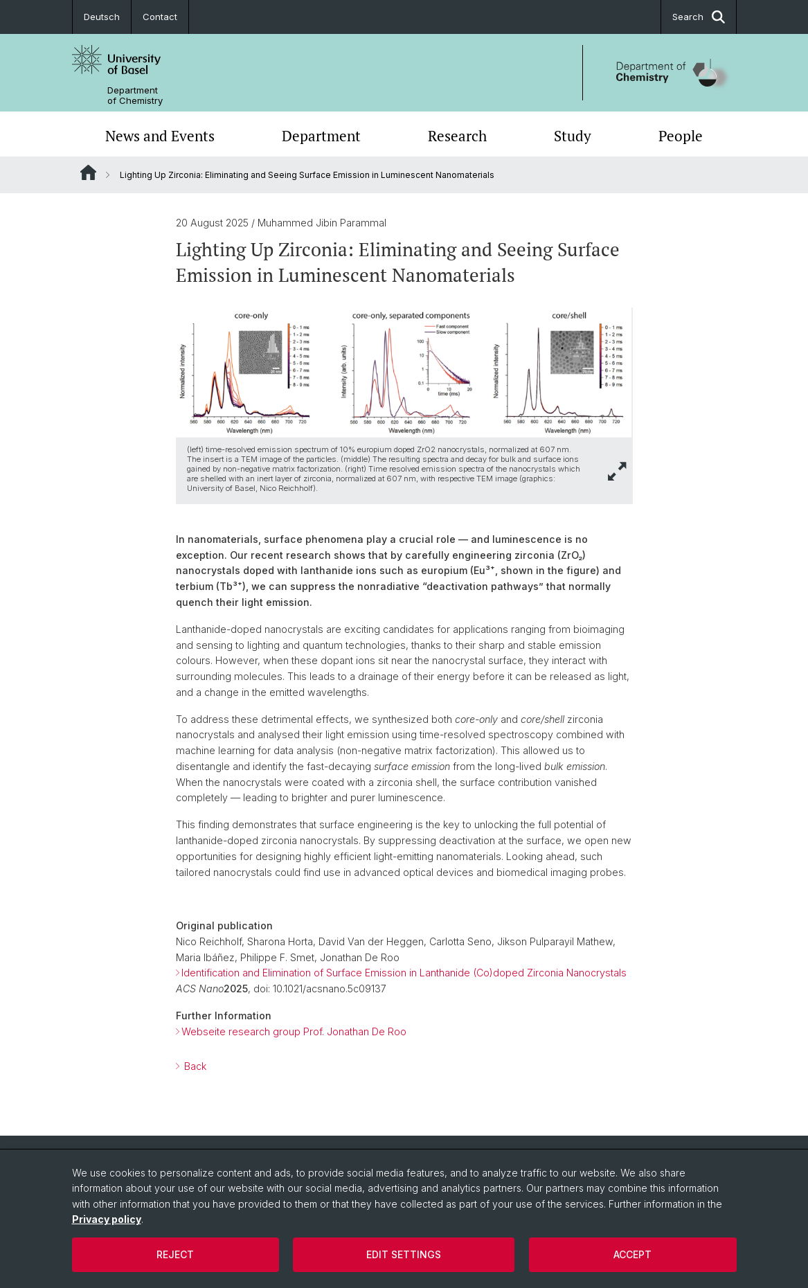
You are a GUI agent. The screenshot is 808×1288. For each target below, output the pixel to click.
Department (321, 135)
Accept (632, 1254)
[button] (617, 471)
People (680, 135)
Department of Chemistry (135, 95)
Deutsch (102, 16)
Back (193, 1066)
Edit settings (403, 1254)
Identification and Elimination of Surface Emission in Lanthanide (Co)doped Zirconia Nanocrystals (404, 972)
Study (572, 135)
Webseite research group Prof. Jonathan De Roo (293, 1031)
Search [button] (698, 17)
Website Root (88, 172)
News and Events (160, 135)
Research (457, 135)
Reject (175, 1254)
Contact (160, 16)
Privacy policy (106, 1219)
